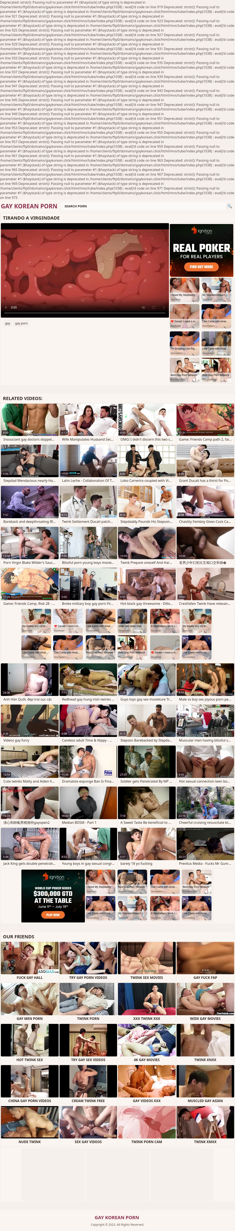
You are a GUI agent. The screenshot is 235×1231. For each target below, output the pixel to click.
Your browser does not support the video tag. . (85, 270)
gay (7, 323)
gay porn (21, 323)
